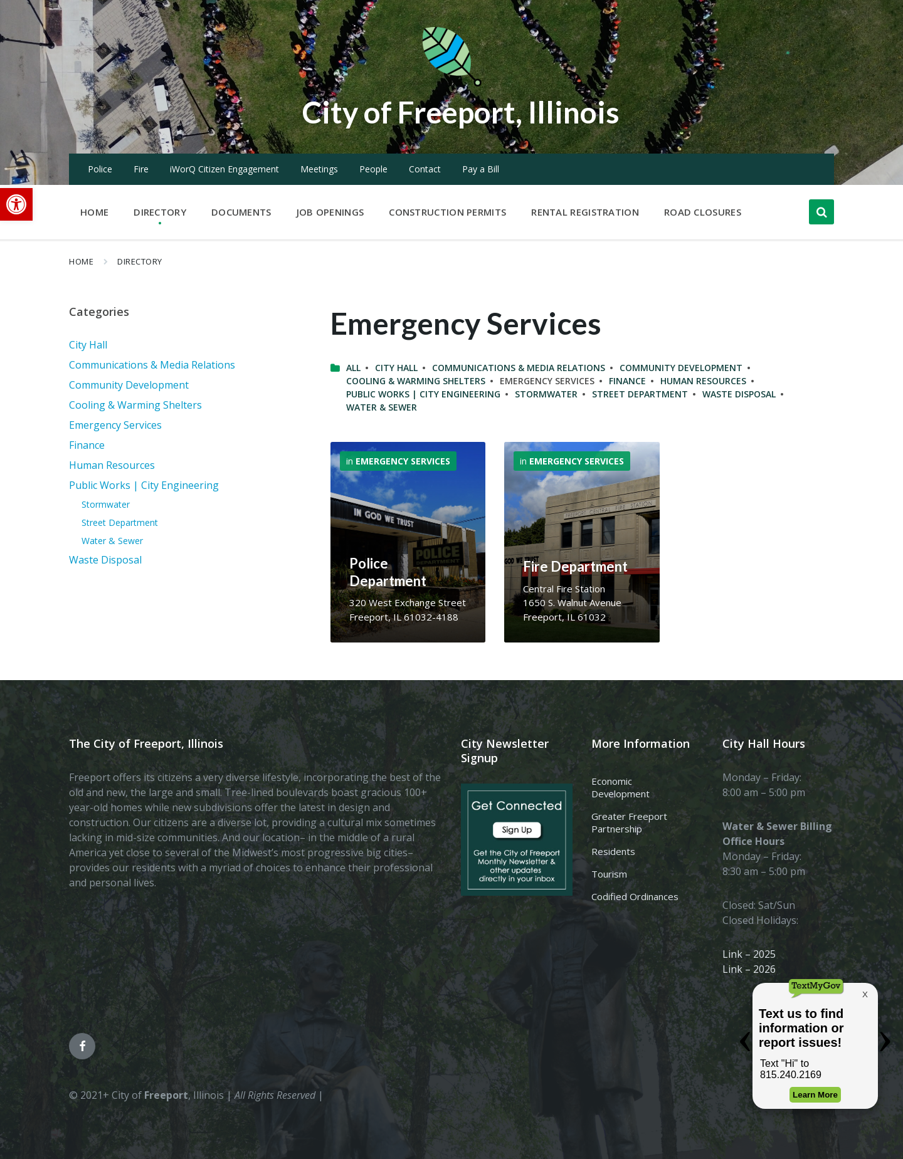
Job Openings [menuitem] (330, 212)
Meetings (319, 169)
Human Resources (703, 381)
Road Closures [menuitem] (702, 212)
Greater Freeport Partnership (629, 822)
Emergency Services (403, 461)
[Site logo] (451, 84)
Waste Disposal (739, 394)
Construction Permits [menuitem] (447, 212)
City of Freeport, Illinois (461, 112)
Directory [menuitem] (160, 212)
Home (81, 261)
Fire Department (575, 566)
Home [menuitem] (94, 212)
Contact (425, 169)
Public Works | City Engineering (423, 394)
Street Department (640, 394)
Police (100, 169)
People (373, 169)
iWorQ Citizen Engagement (224, 169)
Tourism (609, 874)
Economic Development (620, 787)
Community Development (681, 368)
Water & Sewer (381, 407)
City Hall (396, 368)
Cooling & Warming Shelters (415, 381)
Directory (139, 261)
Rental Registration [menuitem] (585, 212)
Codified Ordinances (635, 896)
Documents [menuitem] (241, 212)
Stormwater (546, 394)
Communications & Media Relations (518, 368)
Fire (141, 169)
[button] (16, 204)
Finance (627, 381)
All (353, 368)
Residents (613, 851)
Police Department (387, 572)
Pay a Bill (480, 169)
